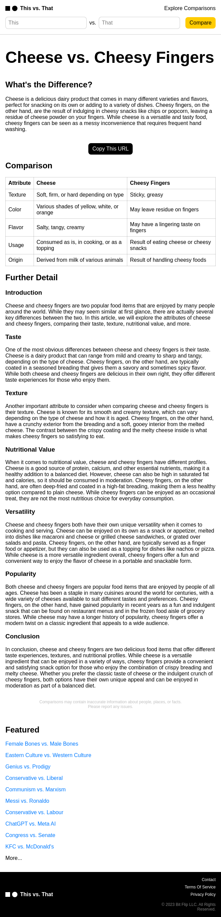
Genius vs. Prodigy (27, 766)
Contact (209, 879)
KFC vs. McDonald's (29, 846)
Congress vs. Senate (30, 835)
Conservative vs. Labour (34, 812)
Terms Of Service (200, 887)
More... (13, 858)
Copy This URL (110, 149)
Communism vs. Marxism (35, 789)
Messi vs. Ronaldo (27, 801)
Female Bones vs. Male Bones (41, 744)
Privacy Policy (203, 894)
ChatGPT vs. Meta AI (30, 824)
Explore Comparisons (190, 8)
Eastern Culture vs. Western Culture (48, 755)
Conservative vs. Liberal (34, 778)
